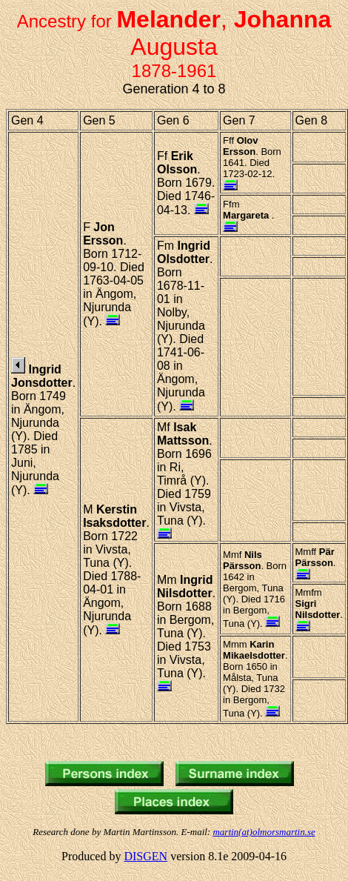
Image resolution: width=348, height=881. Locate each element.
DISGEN (145, 856)
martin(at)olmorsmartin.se (264, 831)
